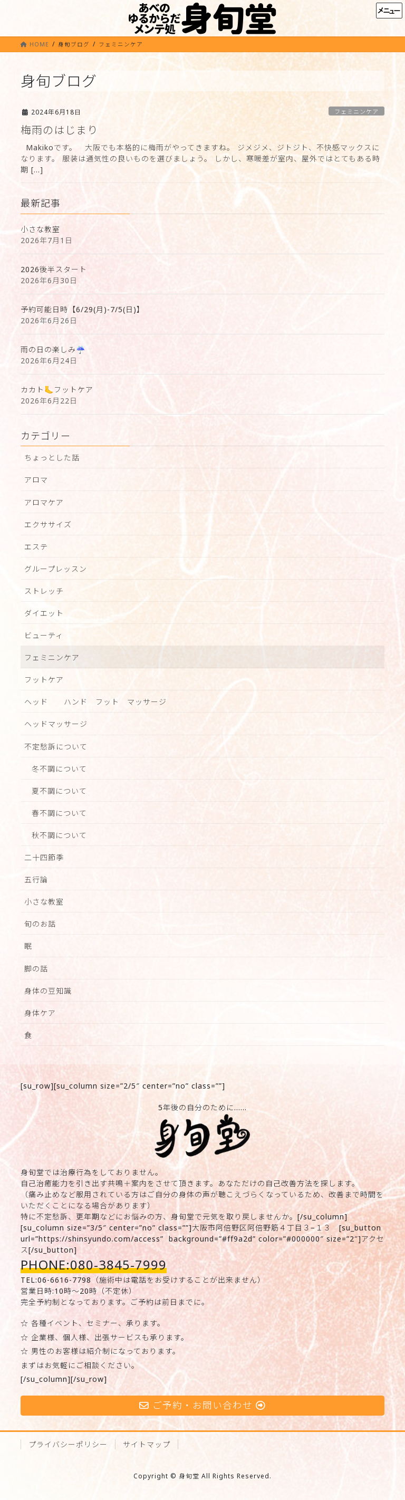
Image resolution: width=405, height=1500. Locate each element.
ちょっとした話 (52, 458)
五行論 (36, 879)
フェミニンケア (356, 112)
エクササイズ (48, 525)
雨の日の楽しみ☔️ (53, 349)
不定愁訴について (56, 747)
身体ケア (40, 1013)
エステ (36, 547)
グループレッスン (55, 569)
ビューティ (43, 635)
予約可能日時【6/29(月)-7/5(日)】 (82, 309)
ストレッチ (44, 591)
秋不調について (59, 835)
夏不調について (59, 791)
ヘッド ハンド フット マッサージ (95, 702)
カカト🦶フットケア (57, 389)
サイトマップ (146, 1444)
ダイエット (44, 613)
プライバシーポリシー (68, 1444)
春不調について (59, 813)
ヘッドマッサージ (56, 724)
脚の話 (36, 969)
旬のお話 (40, 924)
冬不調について (59, 769)
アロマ (36, 480)
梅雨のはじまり (59, 130)
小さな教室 (40, 229)
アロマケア (44, 502)
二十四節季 (44, 857)
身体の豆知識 (48, 991)
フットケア (44, 680)
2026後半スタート (54, 269)
